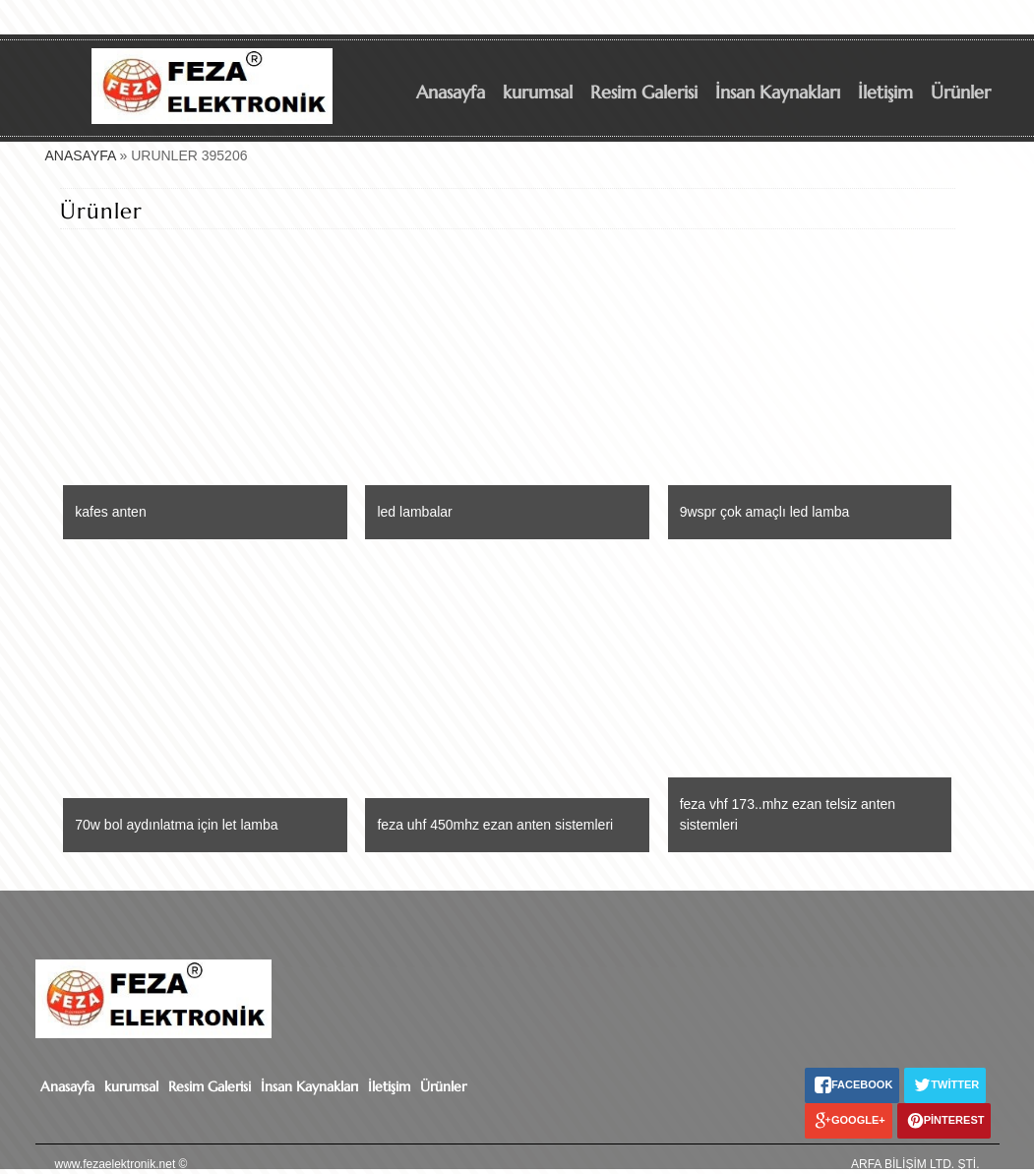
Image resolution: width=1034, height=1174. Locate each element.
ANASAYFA (80, 155)
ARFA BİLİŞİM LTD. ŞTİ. (915, 1164)
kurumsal (538, 92)
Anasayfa (450, 92)
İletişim (885, 92)
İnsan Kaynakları (777, 92)
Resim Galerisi (644, 92)
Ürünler (961, 92)
